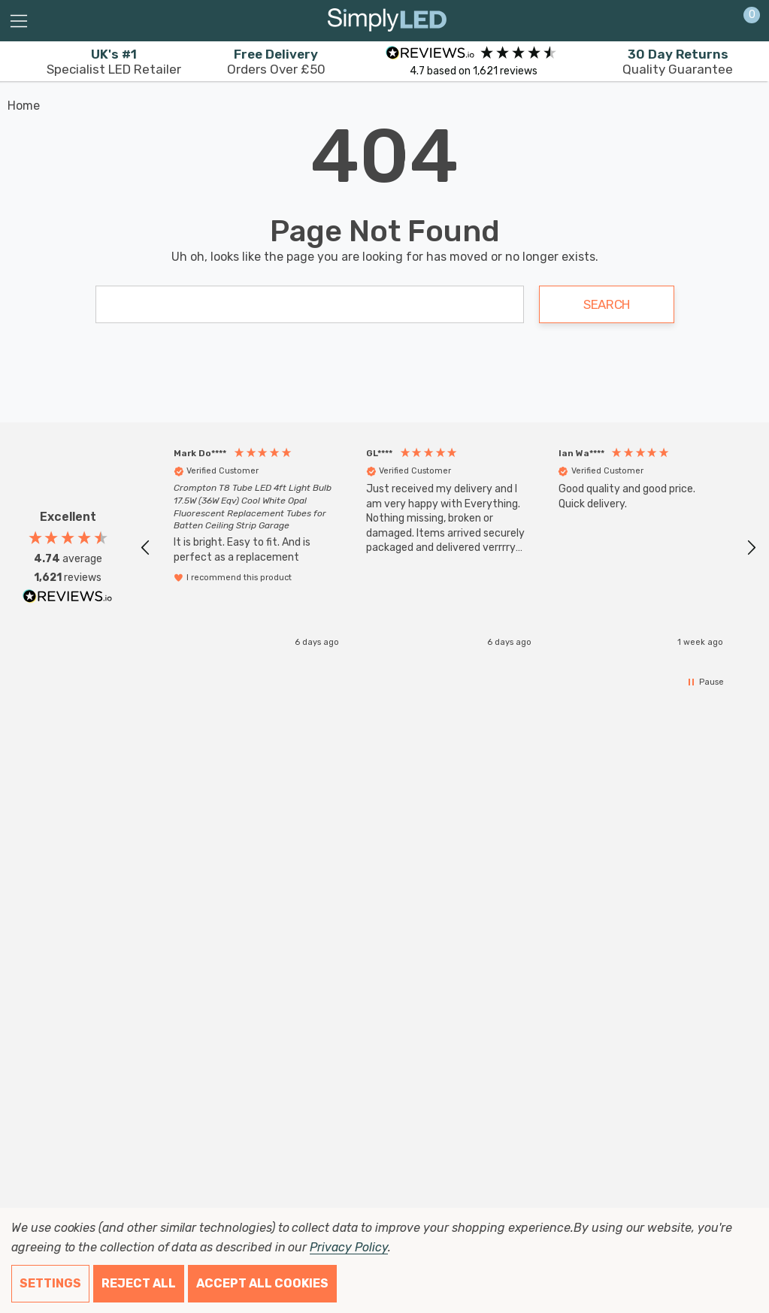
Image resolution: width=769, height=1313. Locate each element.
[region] (448, 547)
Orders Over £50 (276, 62)
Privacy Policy (348, 1247)
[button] (146, 548)
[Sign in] (715, 21)
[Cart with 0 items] (743, 21)
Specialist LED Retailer (114, 62)
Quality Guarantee (677, 62)
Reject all (138, 1283)
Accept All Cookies (262, 1283)
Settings (50, 1283)
